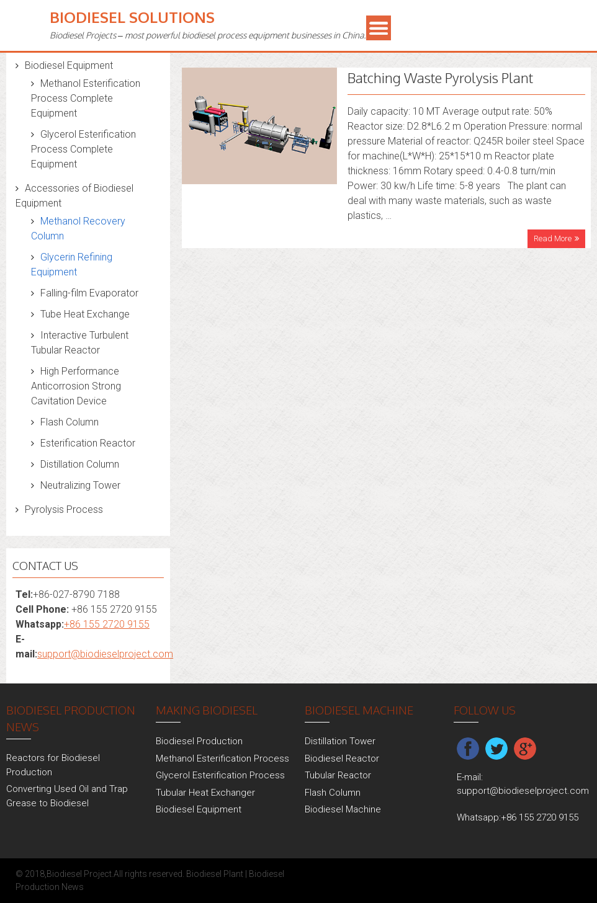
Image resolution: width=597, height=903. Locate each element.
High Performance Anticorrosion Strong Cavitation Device (76, 386)
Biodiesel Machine (343, 809)
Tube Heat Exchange (85, 314)
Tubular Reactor (338, 775)
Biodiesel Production (199, 741)
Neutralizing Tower (80, 485)
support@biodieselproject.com (105, 654)
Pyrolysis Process (64, 509)
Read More (553, 238)
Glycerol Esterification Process (220, 775)
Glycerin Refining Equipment (71, 264)
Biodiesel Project (79, 874)
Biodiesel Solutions (132, 17)
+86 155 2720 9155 (107, 624)
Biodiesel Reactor (342, 758)
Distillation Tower (340, 741)
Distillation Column (79, 464)
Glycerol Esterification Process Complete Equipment (83, 149)
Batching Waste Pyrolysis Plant (440, 77)
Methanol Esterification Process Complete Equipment (85, 98)
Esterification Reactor (87, 443)
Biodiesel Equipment (69, 65)
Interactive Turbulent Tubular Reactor (79, 342)
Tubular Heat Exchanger (205, 792)
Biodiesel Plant (214, 874)
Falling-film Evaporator (89, 293)
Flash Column (69, 422)
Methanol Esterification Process (222, 758)
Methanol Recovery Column (78, 228)
